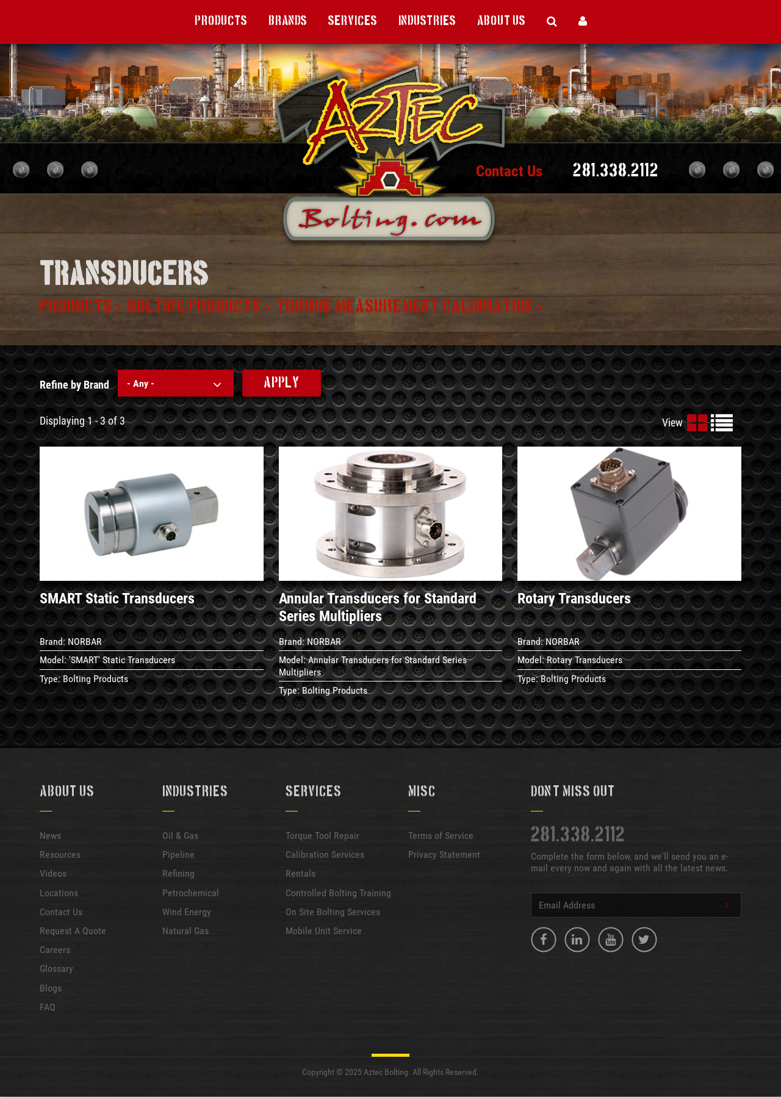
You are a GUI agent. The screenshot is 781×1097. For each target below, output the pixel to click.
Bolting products (194, 306)
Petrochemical (190, 893)
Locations (59, 893)
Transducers (124, 275)
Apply (282, 383)
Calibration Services (325, 854)
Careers (55, 949)
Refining (178, 873)
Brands (287, 21)
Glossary (56, 968)
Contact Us (509, 171)
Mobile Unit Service (324, 931)
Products (221, 21)
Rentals (300, 873)
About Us (501, 21)
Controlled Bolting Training (338, 893)
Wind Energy (186, 912)
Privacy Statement (444, 854)
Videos (53, 873)
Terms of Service (440, 835)
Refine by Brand (74, 384)
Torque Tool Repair (322, 835)
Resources (60, 854)
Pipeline (178, 854)
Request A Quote (73, 931)
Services (352, 21)
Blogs (51, 988)
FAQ (48, 1007)
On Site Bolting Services (333, 912)
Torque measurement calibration (405, 306)
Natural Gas (185, 931)
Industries (427, 21)
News (50, 835)
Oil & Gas (180, 835)
